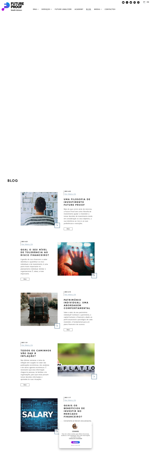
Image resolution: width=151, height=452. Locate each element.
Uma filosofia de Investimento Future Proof (77, 50)
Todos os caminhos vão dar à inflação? (36, 201)
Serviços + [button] (47, 9)
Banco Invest (12, 421)
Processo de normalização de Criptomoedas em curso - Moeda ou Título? (35, 317)
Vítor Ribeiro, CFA (70, 41)
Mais (68, 76)
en (148, 2)
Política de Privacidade (8, 449)
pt (144, 2)
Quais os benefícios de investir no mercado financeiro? (74, 258)
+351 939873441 (12, 397)
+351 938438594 (12, 402)
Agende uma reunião (120, 420)
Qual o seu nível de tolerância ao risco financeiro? (35, 100)
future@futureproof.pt (13, 408)
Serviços (74, 409)
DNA (72, 406)
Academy (79, 9)
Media (73, 420)
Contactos (110, 9)
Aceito (75, 442)
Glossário (29, 449)
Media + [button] (98, 9)
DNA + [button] (36, 9)
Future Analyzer (63, 9)
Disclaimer (21, 449)
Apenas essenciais (75, 445)
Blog (88, 9)
